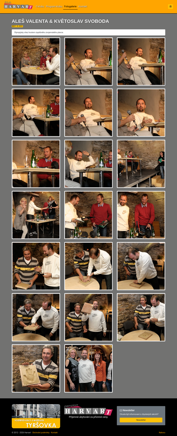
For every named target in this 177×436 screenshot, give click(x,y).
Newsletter (141, 420)
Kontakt (83, 6)
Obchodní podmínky (41, 432)
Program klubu (54, 6)
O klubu (40, 6)
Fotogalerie (70, 6)
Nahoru (162, 432)
